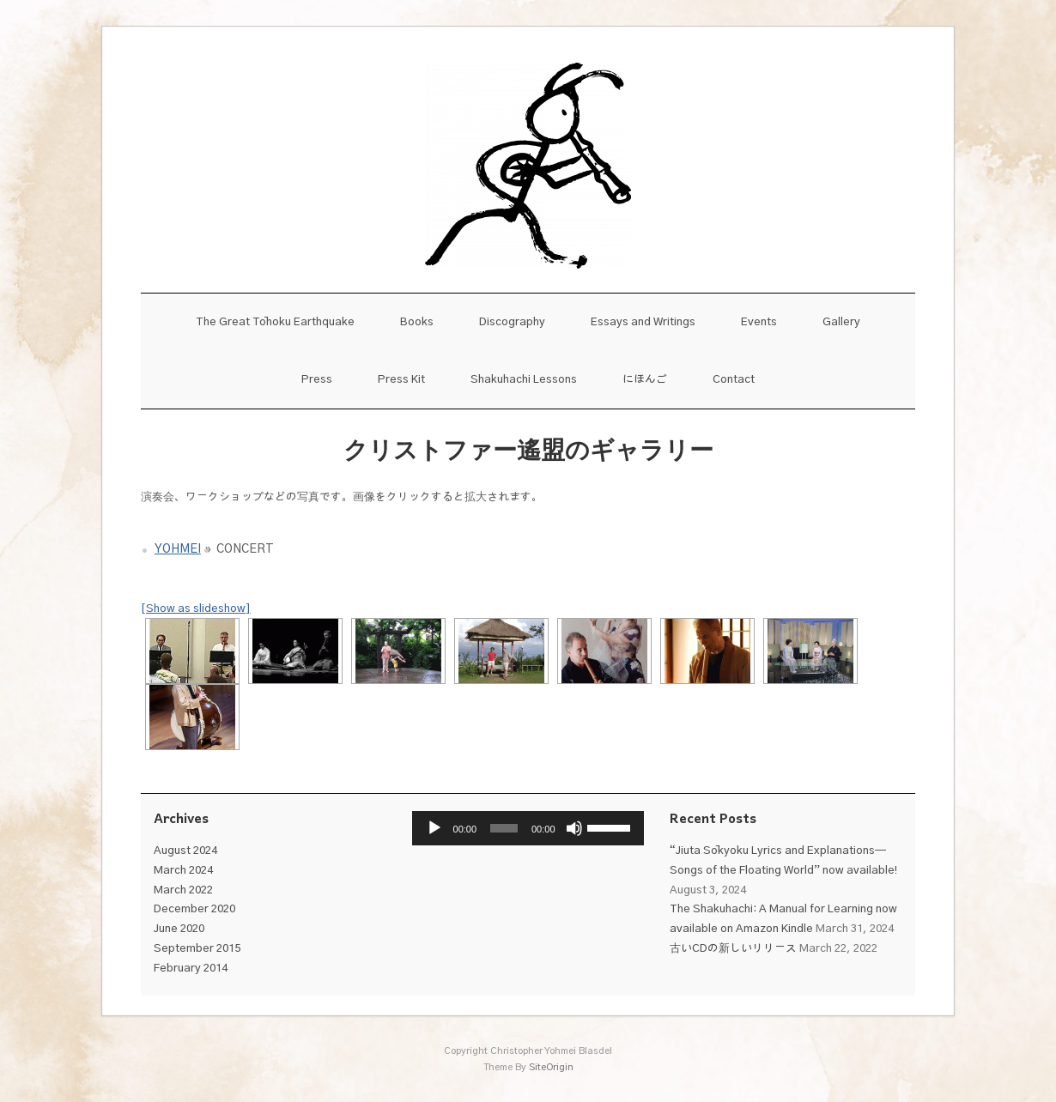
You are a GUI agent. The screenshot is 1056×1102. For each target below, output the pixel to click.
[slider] (504, 828)
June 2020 (179, 929)
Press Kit (401, 379)
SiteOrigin (551, 1067)
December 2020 (194, 909)
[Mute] (574, 828)
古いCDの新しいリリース (733, 948)
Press (316, 379)
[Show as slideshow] (196, 609)
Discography (512, 322)
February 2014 (191, 968)
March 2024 (183, 870)
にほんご (644, 379)
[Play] (434, 828)
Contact (734, 379)
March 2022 (183, 890)
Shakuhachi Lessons (523, 379)
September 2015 (197, 948)
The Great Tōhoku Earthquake (275, 322)
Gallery (841, 322)
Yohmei (178, 549)
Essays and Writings (643, 322)
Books (417, 322)
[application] (528, 828)
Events (759, 322)
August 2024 (185, 851)
